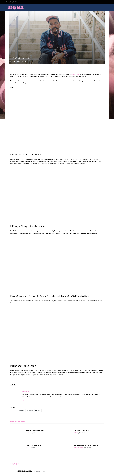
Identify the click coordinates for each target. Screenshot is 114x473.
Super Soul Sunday (78, 447)
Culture (27, 432)
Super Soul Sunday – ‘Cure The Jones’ (86, 445)
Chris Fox (13, 61)
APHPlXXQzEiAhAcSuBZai (24, 471)
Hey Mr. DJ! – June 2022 (33, 445)
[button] (100, 1)
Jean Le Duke (75, 74)
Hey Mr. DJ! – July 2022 (81, 431)
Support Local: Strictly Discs (35, 431)
